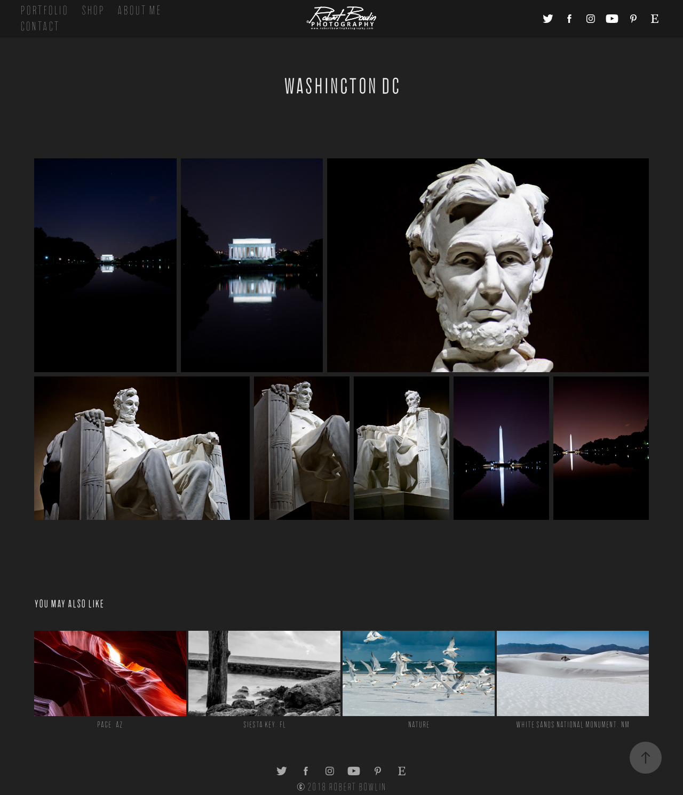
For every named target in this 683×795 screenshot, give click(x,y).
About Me (139, 10)
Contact (40, 26)
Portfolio (44, 10)
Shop (93, 10)
